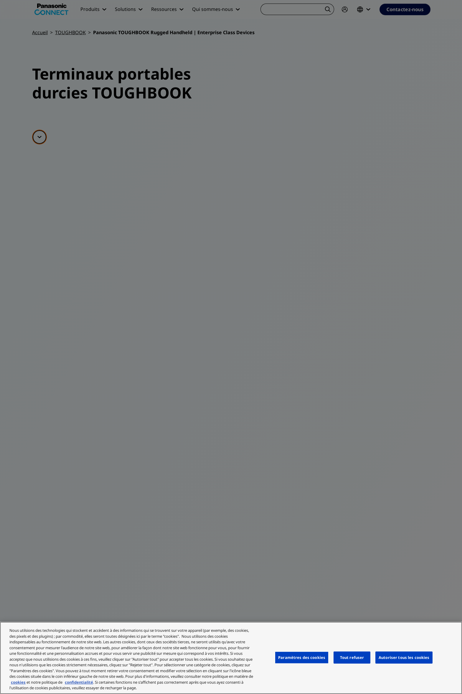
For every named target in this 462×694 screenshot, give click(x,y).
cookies (18, 682)
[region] (231, 658)
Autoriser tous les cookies (404, 657)
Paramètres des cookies (301, 657)
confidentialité (79, 682)
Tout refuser (352, 657)
